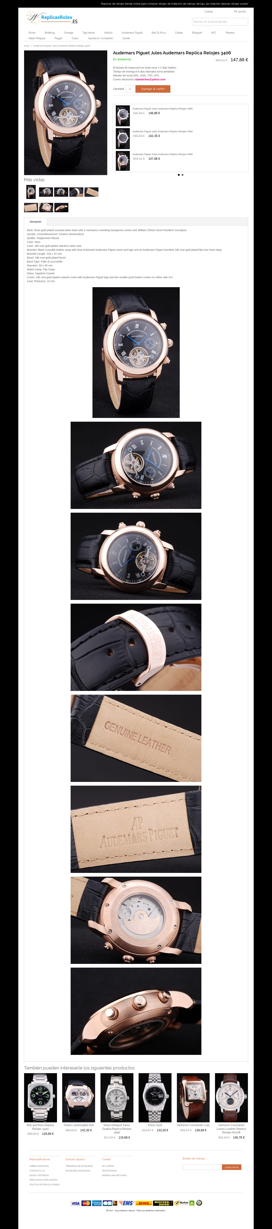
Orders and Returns (114, 1175)
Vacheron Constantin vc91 (193, 1125)
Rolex (32, 32)
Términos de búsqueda (79, 1166)
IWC (213, 32)
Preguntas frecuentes (43, 1180)
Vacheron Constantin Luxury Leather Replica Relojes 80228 (231, 1129)
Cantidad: (118, 88)
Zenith (126, 38)
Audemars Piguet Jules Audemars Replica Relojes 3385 (162, 108)
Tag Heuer (88, 32)
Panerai (230, 32)
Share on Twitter (127, 99)
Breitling (50, 32)
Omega (68, 32)
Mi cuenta (108, 1166)
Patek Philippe (37, 38)
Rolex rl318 (155, 1125)
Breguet (197, 32)
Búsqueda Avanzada (78, 1170)
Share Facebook (119, 99)
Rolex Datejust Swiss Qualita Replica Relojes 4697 (117, 1129)
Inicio (26, 45)
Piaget (58, 38)
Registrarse (109, 1170)
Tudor (75, 38)
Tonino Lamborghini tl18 (79, 1125)
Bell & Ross (159, 32)
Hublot (108, 32)
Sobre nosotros (39, 1166)
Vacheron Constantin (100, 38)
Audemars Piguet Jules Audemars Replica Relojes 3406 (162, 154)
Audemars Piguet (132, 32)
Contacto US (37, 1170)
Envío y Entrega (39, 1175)
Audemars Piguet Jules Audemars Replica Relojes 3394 (162, 131)
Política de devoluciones (45, 1184)
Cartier (179, 32)
